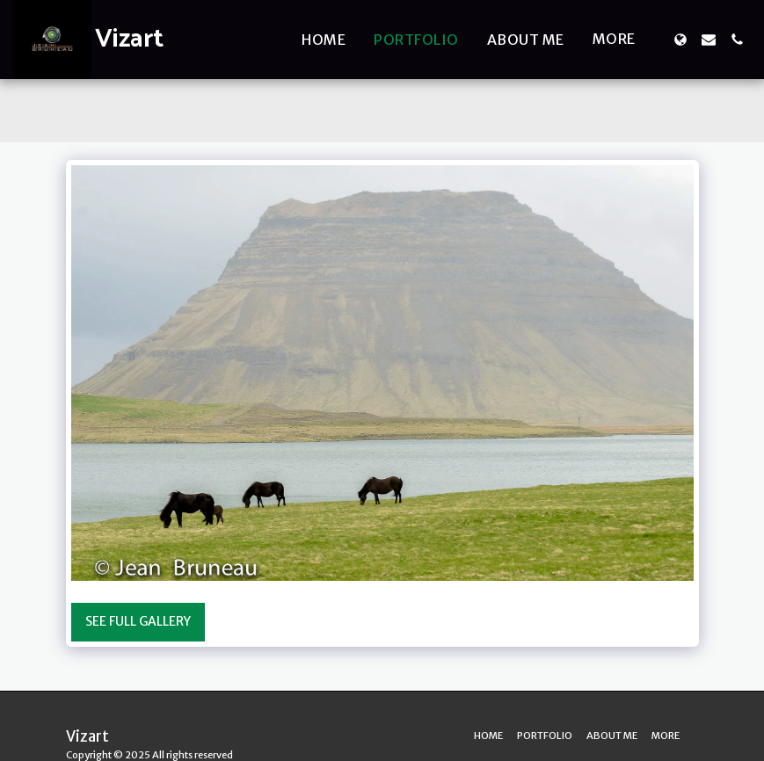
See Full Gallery (138, 621)
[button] (708, 40)
